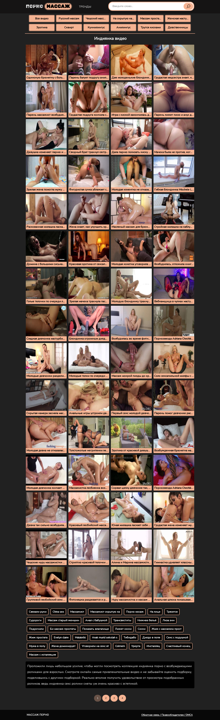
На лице (155, 612)
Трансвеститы (122, 620)
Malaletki (80, 637)
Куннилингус (96, 27)
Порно (49, 6)
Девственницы (178, 27)
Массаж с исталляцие (42, 655)
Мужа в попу (37, 646)
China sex (58, 612)
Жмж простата (38, 637)
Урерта (135, 646)
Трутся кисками (151, 27)
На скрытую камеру (124, 18)
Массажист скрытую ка (105, 612)
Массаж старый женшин (63, 620)
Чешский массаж (96, 18)
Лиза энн (168, 620)
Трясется (172, 612)
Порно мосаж (135, 612)
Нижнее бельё (146, 620)
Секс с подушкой (177, 637)
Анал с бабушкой (96, 620)
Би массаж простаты (63, 629)
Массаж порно (38, 715)
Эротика (41, 27)
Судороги (35, 620)
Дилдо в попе (151, 637)
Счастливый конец (178, 646)
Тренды (85, 7)
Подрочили (36, 629)
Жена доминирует (63, 646)
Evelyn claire (61, 637)
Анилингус (123, 27)
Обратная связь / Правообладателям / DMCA (167, 715)
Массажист (77, 612)
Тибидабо (130, 637)
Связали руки (37, 612)
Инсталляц (153, 646)
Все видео (41, 18)
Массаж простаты (151, 18)
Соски (141, 629)
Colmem (120, 646)
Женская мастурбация (179, 18)
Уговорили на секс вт (95, 646)
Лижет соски (123, 629)
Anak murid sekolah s (104, 637)
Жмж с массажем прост (167, 629)
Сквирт (69, 27)
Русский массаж (69, 18)
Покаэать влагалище (95, 629)
